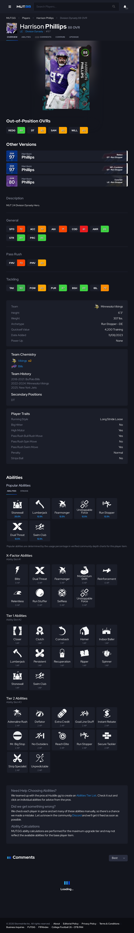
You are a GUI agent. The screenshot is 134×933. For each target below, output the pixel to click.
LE (21, 31)
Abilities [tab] (11, 491)
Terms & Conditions (109, 923)
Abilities (26, 37)
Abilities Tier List (86, 795)
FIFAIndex (43, 927)
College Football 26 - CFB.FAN (67, 927)
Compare (60, 37)
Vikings (22, 361)
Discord (76, 815)
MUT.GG (11, 18)
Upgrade (74, 37)
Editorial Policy (71, 923)
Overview (12, 37)
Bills (20, 366)
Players (26, 18)
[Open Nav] (10, 6)
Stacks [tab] (24, 491)
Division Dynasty (34, 31)
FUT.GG (31, 927)
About (56, 923)
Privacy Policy (89, 923)
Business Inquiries (15, 927)
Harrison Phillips (45, 18)
